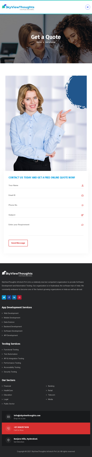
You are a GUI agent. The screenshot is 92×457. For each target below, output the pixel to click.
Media (50, 399)
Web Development (11, 313)
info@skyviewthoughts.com (27, 415)
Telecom (51, 395)
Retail (50, 390)
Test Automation (10, 354)
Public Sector (9, 404)
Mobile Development (12, 318)
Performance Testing (12, 363)
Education (8, 395)
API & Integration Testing (14, 358)
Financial (7, 386)
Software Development (13, 331)
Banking (51, 386)
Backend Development (13, 326)
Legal (6, 399)
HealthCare (8, 390)
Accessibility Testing (12, 367)
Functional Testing (11, 350)
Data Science (9, 322)
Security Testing (10, 372)
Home (39, 42)
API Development (11, 335)
